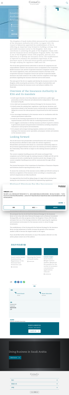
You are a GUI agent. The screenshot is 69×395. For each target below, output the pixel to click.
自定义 (34, 207)
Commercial (13, 304)
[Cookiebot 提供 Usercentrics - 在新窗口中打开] (59, 186)
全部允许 (55, 207)
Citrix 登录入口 (34, 392)
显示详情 (60, 202)
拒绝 (14, 207)
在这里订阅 (33, 331)
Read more (14, 357)
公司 (11, 309)
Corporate (12, 306)
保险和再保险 (13, 307)
